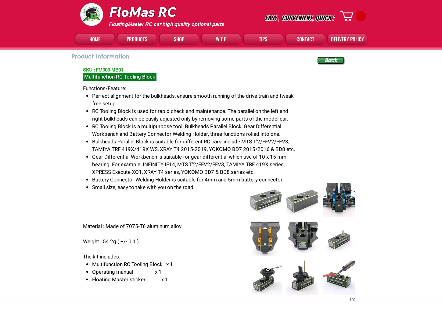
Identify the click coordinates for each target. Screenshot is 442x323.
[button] (353, 16)
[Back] (331, 60)
